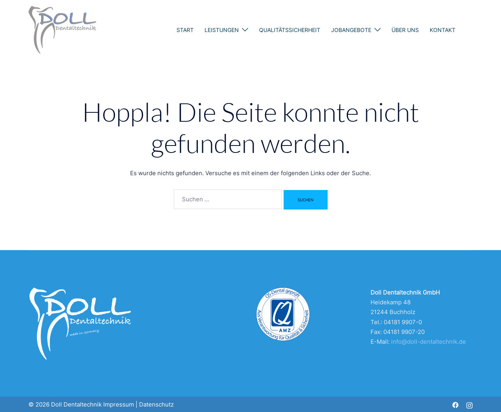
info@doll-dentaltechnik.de (428, 341)
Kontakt (442, 30)
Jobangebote (351, 30)
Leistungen (222, 30)
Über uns (405, 30)
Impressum (118, 404)
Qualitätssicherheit (289, 30)
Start (185, 30)
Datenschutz (156, 404)
